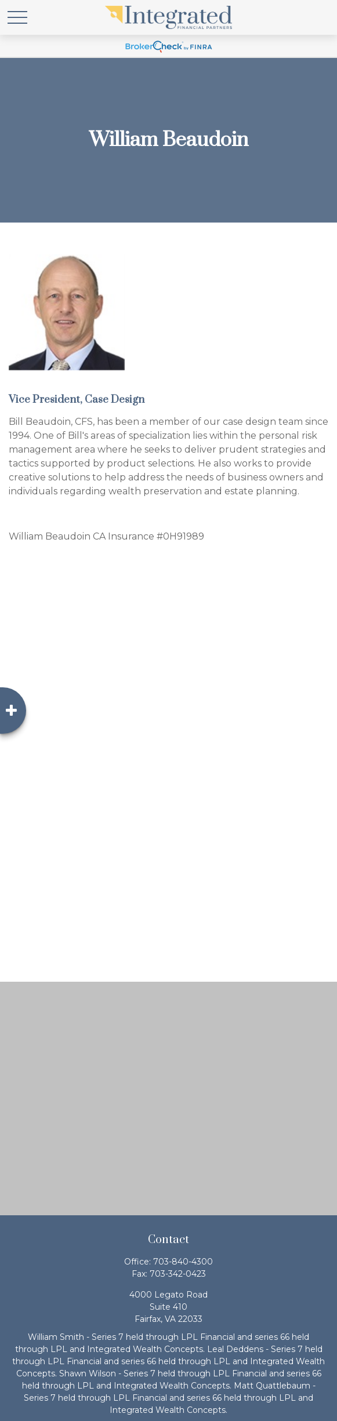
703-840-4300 (183, 1261)
